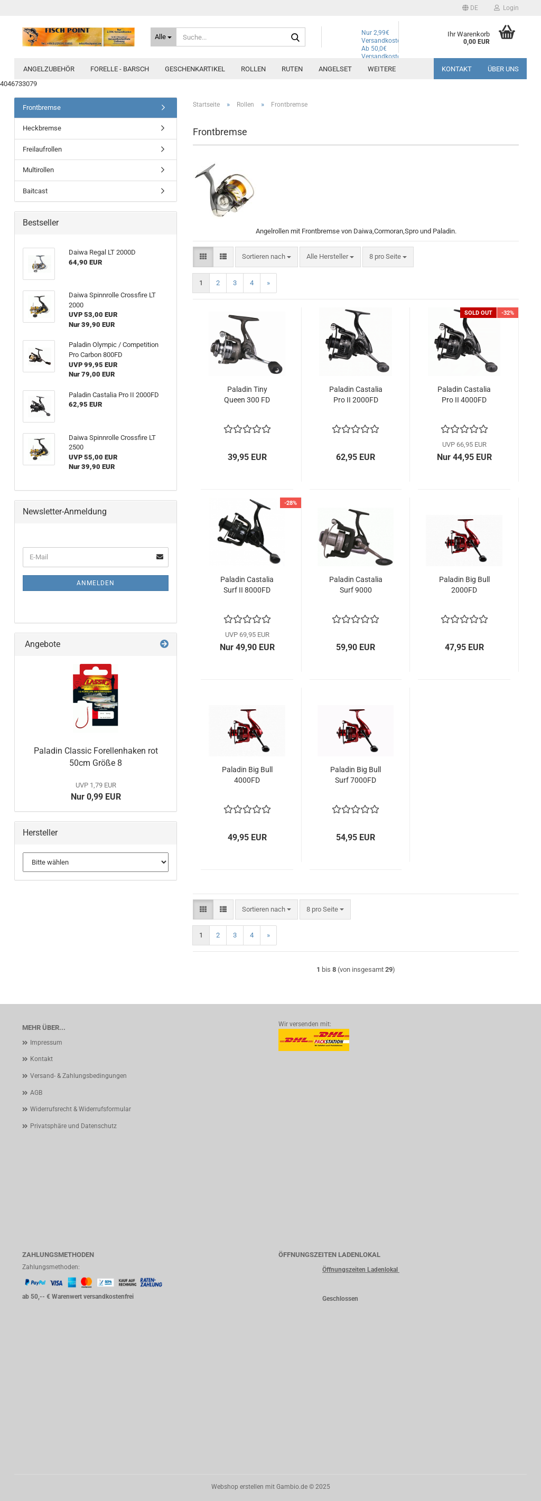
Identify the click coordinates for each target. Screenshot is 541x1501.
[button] (470, 8)
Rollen (253, 69)
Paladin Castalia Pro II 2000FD (356, 394)
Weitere (382, 69)
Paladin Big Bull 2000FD (464, 584)
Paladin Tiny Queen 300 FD (247, 394)
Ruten (292, 69)
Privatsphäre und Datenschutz (73, 1126)
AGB (36, 1092)
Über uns (503, 69)
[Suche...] (163, 36)
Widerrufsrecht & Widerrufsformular (80, 1109)
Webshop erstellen (237, 1486)
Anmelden (96, 583)
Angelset (335, 69)
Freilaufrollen (42, 149)
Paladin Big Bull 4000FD (247, 774)
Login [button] (506, 8)
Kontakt (457, 69)
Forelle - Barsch (119, 69)
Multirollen (38, 170)
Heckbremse (42, 128)
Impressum (46, 1042)
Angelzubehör (48, 69)
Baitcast (35, 191)
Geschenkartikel (195, 69)
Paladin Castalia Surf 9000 (356, 584)
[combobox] (266, 257)
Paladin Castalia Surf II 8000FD (247, 584)
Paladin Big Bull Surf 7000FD (355, 774)
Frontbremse (42, 107)
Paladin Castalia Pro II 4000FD (464, 394)
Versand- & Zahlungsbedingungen (78, 1076)
